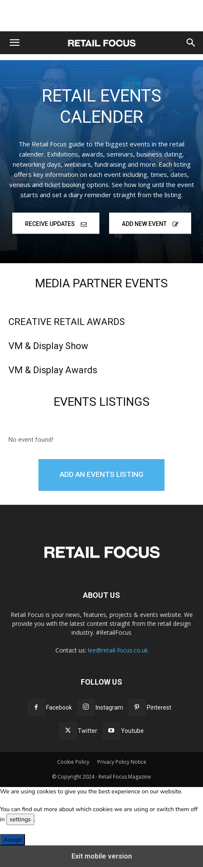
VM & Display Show (48, 346)
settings (20, 819)
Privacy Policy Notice (121, 761)
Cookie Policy (73, 761)
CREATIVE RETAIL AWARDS (66, 322)
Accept (12, 840)
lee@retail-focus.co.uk (118, 650)
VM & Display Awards (52, 370)
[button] (14, 42)
